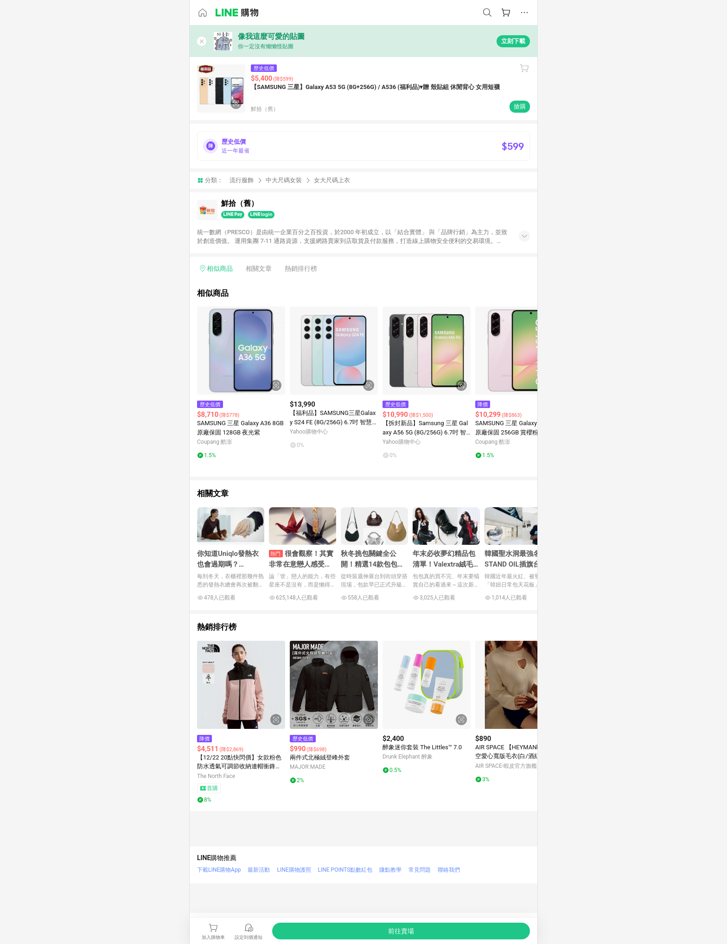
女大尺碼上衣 (332, 180)
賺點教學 (390, 870)
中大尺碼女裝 (284, 180)
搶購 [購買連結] (520, 106)
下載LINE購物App (219, 870)
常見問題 (419, 870)
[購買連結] (401, 931)
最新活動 (259, 870)
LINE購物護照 (294, 870)
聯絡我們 (449, 870)
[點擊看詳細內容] (241, 350)
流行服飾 (242, 180)
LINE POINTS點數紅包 (345, 870)
